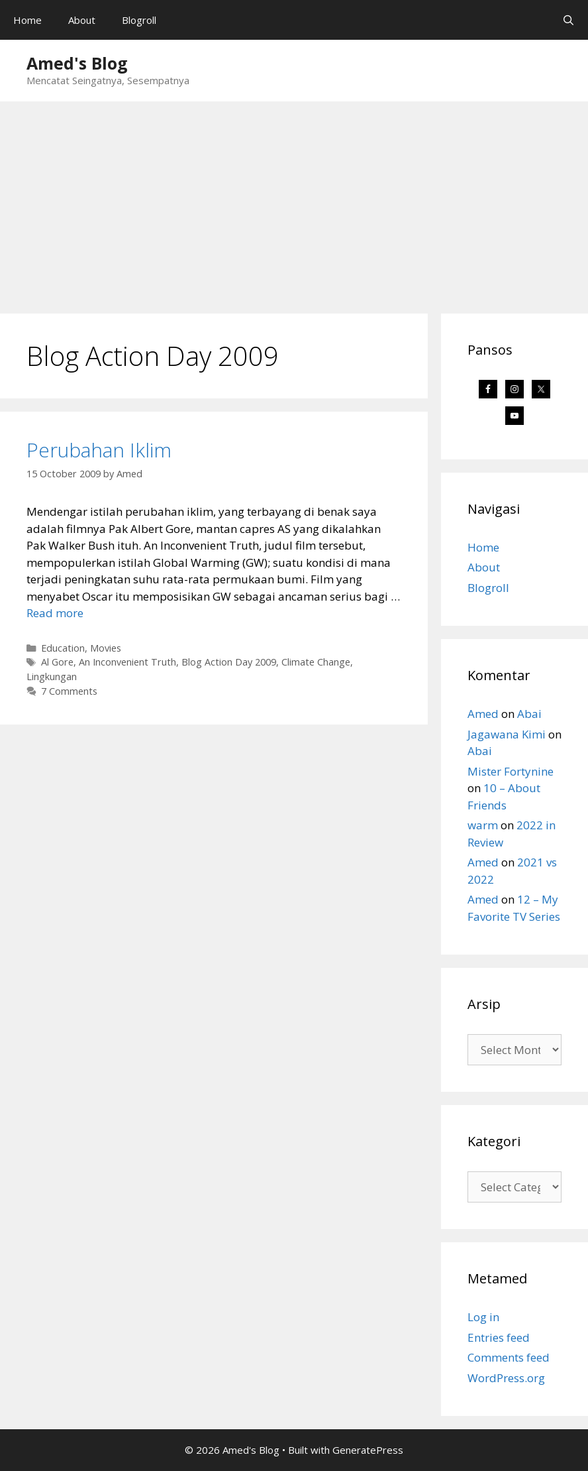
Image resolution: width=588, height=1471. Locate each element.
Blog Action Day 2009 (228, 662)
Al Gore (57, 662)
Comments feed (508, 1357)
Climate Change (315, 662)
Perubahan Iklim (99, 449)
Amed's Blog (77, 63)
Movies (105, 648)
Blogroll (139, 20)
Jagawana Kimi (506, 734)
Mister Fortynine (510, 771)
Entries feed (498, 1337)
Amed (483, 713)
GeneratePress (367, 1449)
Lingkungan (51, 676)
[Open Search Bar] (568, 20)
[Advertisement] (294, 201)
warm (482, 825)
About (81, 20)
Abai (529, 713)
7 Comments (69, 691)
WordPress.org (506, 1377)
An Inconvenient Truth (127, 662)
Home (27, 20)
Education (63, 648)
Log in (483, 1316)
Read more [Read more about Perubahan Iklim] (54, 612)
